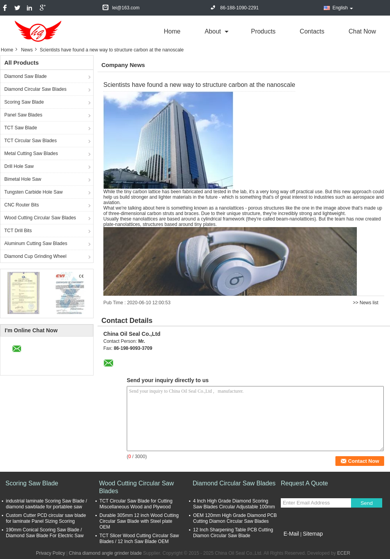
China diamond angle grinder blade (105, 553)
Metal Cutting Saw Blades (31, 153)
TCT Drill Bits (18, 230)
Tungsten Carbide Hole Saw (33, 192)
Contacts (312, 31)
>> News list (365, 302)
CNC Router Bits (21, 205)
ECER (343, 553)
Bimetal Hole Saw (22, 179)
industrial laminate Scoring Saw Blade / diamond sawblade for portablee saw (46, 504)
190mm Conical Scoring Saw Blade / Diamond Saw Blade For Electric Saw (44, 532)
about (213, 31)
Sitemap (313, 534)
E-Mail (291, 534)
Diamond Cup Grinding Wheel (35, 256)
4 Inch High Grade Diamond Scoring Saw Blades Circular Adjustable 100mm (234, 504)
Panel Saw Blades (23, 115)
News (27, 50)
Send (366, 503)
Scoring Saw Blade (24, 102)
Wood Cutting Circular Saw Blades (40, 217)
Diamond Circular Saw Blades (35, 89)
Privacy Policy (50, 553)
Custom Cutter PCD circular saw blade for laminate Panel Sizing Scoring (46, 518)
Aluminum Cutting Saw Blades (35, 243)
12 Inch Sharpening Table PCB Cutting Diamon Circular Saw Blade (233, 532)
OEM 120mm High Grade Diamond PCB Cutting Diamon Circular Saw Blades (235, 518)
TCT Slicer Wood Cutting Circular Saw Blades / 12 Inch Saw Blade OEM (139, 538)
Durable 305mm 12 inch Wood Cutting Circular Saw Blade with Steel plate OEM (139, 521)
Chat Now (362, 31)
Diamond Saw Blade (25, 76)
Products (263, 31)
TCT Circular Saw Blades (30, 140)
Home (172, 31)
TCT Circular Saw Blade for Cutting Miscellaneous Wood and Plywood (135, 504)
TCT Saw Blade (20, 127)
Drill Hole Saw (19, 166)
